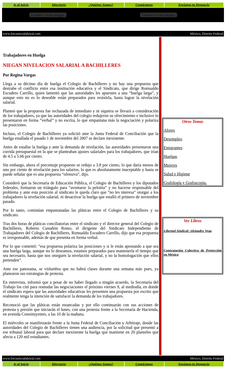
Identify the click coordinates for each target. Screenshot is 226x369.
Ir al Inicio (21, 5)
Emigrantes (173, 148)
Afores (169, 130)
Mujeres (170, 165)
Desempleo (173, 139)
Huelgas (170, 156)
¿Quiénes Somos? (101, 5)
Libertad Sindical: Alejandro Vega (188, 231)
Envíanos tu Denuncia (194, 5)
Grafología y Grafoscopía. (185, 183)
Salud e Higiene (177, 174)
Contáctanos (144, 5)
